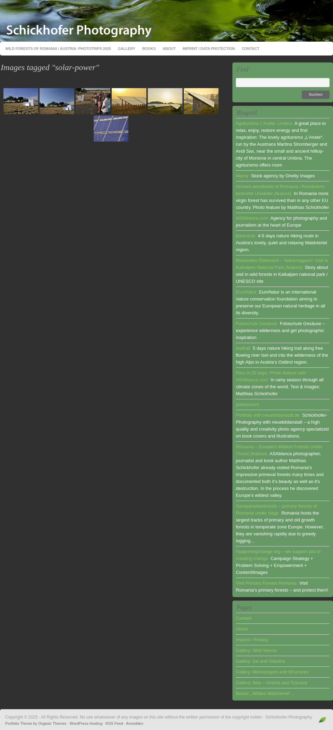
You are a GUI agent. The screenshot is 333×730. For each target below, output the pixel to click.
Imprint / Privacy (252, 639)
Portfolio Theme (18, 723)
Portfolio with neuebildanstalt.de (268, 415)
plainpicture (247, 404)
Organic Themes (52, 723)
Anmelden (135, 723)
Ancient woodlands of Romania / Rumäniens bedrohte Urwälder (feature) (280, 190)
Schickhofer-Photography (166, 21)
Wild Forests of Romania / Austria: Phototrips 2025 (58, 48)
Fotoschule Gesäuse (256, 323)
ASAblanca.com (252, 218)
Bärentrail (245, 235)
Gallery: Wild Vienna (256, 650)
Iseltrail (243, 348)
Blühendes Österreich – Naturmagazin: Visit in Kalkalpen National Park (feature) (282, 264)
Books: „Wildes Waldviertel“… (265, 693)
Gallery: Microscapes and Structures (272, 671)
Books (149, 48)
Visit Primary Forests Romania (266, 583)
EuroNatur (246, 292)
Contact (250, 48)
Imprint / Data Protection (208, 48)
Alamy (242, 175)
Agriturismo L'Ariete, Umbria (264, 123)
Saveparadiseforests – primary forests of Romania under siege (276, 509)
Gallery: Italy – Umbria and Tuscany (271, 682)
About (169, 48)
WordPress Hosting (85, 723)
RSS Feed (114, 723)
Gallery (126, 48)
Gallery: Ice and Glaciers (260, 661)
